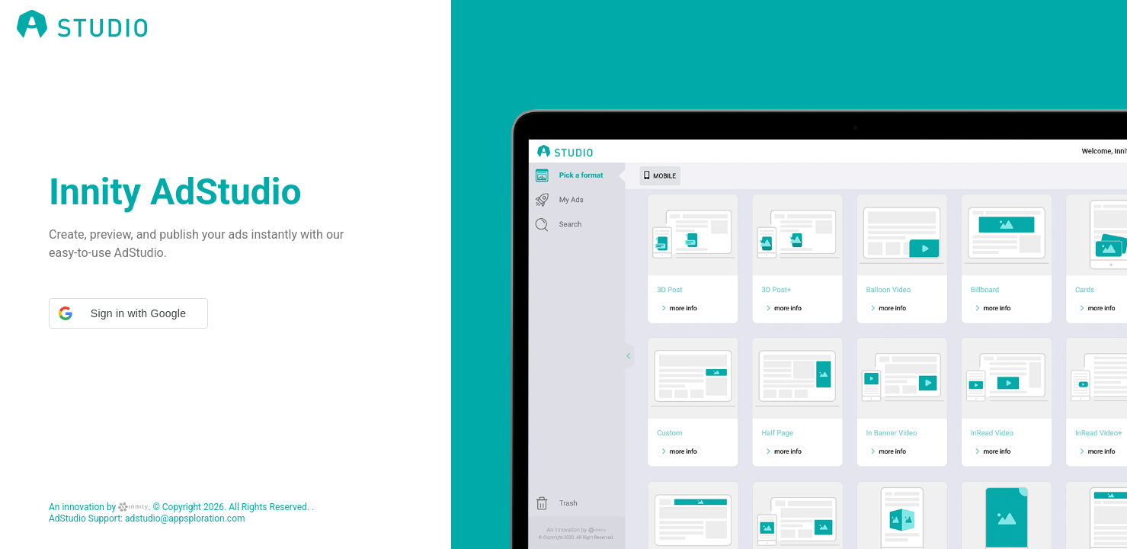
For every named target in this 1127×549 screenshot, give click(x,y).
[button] (128, 313)
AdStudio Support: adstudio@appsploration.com (147, 518)
